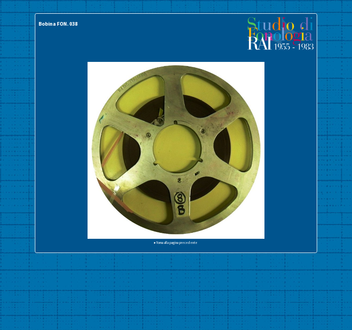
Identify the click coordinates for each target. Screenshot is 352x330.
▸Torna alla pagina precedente (176, 242)
